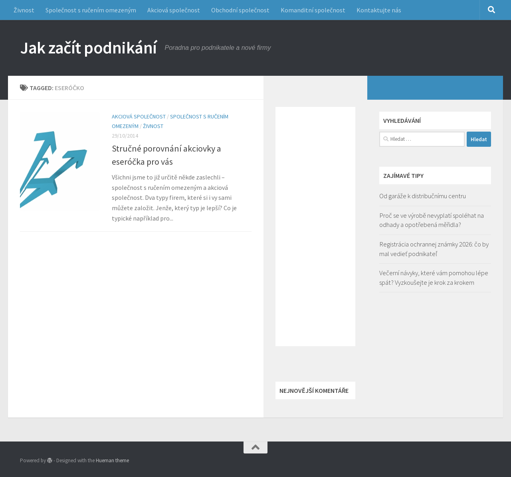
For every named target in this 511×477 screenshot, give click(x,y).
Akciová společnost (173, 10)
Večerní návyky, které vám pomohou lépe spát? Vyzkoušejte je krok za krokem (433, 277)
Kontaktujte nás (379, 10)
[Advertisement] (315, 226)
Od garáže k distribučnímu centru (422, 195)
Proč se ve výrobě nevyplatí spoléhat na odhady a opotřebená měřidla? (431, 220)
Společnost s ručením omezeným (91, 10)
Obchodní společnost (240, 10)
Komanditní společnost (313, 10)
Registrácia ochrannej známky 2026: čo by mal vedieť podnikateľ (434, 249)
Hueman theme (112, 460)
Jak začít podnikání (88, 47)
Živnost (24, 10)
